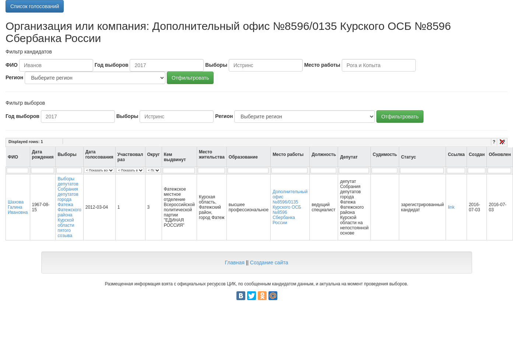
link (451, 207)
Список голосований (34, 6)
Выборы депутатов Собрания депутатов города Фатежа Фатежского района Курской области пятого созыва (69, 207)
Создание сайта (269, 262)
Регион (14, 77)
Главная (234, 262)
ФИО (12, 65)
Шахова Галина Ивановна (18, 207)
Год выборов (112, 65)
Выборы (216, 65)
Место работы (322, 65)
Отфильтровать (190, 78)
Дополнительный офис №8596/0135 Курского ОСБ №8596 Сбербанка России (290, 207)
